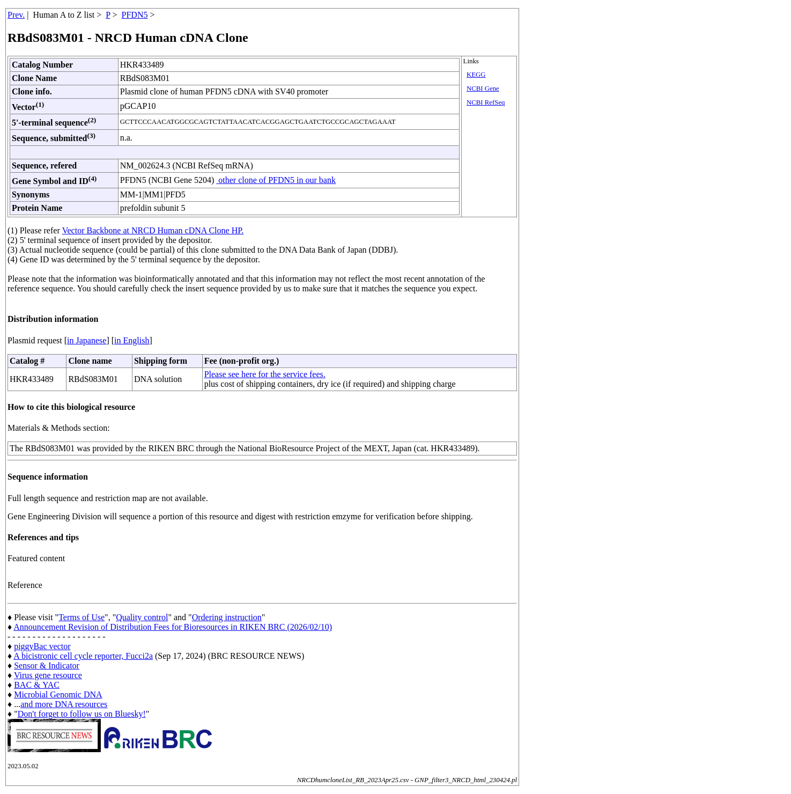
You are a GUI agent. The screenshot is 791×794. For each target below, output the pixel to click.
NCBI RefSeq (486, 102)
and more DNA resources (63, 704)
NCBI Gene (483, 88)
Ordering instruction (227, 617)
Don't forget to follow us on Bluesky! (82, 713)
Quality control (142, 617)
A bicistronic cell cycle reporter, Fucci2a (83, 655)
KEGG (476, 74)
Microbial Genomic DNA (58, 694)
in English (131, 340)
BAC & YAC (37, 684)
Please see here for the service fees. (265, 374)
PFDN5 (135, 14)
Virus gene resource (48, 675)
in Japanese (86, 340)
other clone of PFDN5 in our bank (276, 180)
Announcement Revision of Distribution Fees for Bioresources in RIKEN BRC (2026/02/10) (172, 626)
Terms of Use (81, 617)
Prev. (16, 14)
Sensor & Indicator (46, 665)
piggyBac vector (42, 646)
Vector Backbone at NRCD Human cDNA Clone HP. (153, 230)
